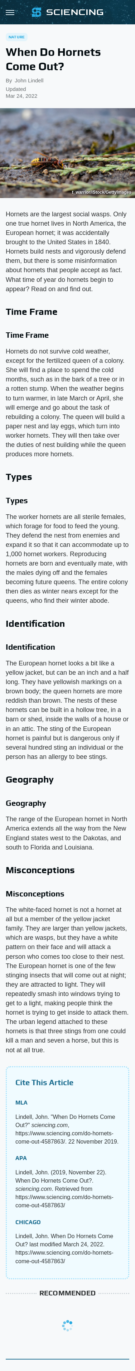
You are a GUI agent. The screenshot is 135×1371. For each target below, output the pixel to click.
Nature (17, 37)
